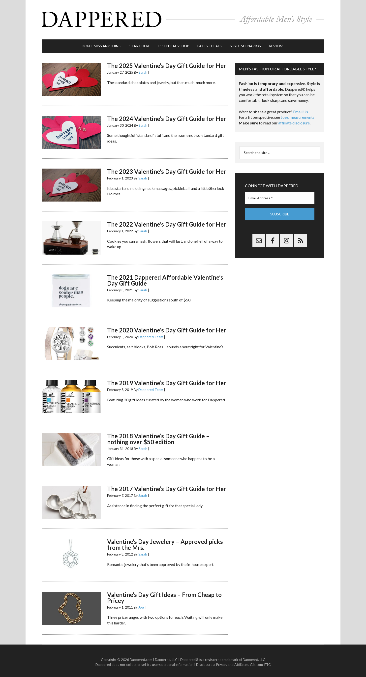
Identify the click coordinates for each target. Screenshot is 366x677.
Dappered (183, 18)
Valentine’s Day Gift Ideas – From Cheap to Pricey (164, 595)
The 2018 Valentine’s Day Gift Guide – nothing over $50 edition (158, 436)
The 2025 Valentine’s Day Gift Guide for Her (166, 63)
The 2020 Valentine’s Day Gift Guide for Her (166, 327)
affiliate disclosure (294, 120)
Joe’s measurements (297, 115)
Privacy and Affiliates (232, 662)
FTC (267, 662)
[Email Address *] (279, 196)
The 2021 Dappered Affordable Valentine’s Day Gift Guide (165, 277)
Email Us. (301, 109)
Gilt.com (256, 662)
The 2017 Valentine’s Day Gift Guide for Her (166, 486)
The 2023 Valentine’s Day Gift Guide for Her (166, 169)
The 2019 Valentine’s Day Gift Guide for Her (166, 380)
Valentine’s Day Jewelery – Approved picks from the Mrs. (165, 542)
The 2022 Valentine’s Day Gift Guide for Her (166, 222)
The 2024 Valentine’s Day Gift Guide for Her (166, 116)
